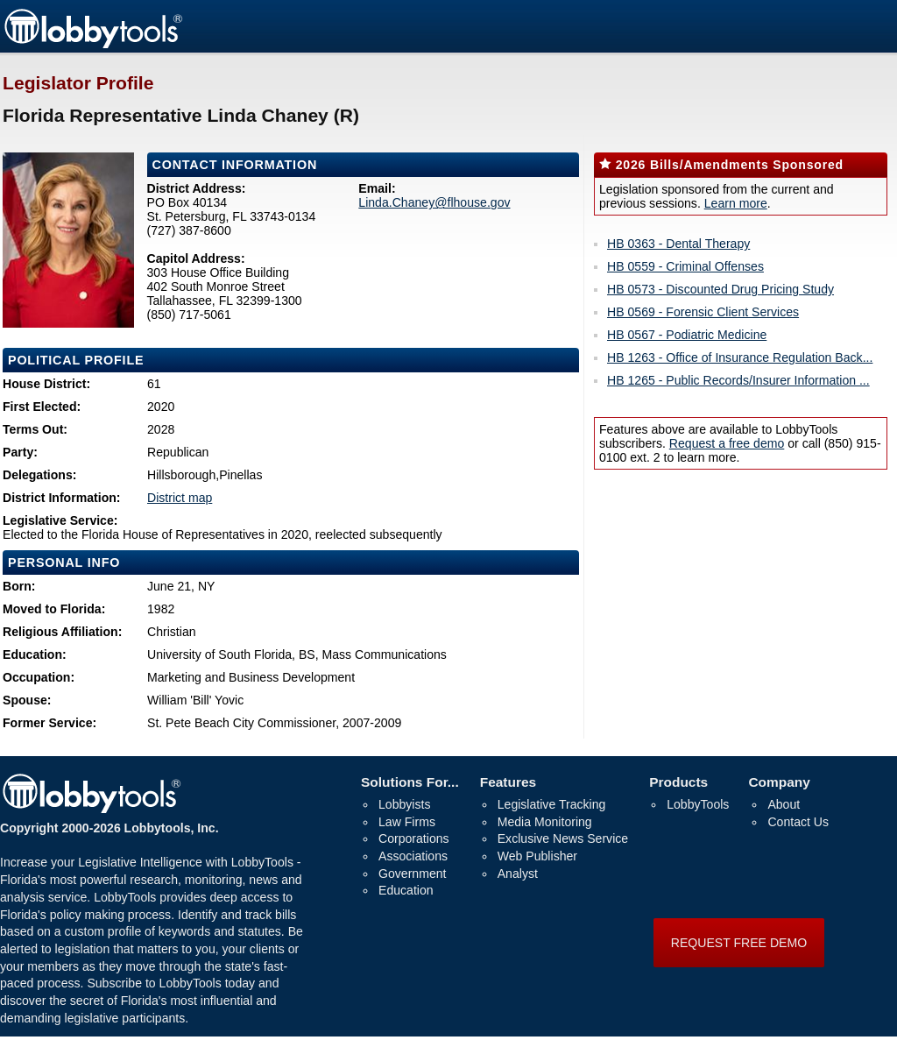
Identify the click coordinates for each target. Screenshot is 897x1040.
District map (179, 498)
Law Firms (406, 822)
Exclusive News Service (563, 838)
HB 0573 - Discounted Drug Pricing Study (720, 289)
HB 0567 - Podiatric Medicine (686, 335)
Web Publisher (537, 856)
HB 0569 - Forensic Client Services (703, 312)
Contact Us (798, 822)
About (783, 804)
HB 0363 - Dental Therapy (678, 244)
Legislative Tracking (552, 804)
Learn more (735, 203)
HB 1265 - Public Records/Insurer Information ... (738, 380)
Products (678, 782)
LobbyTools (698, 804)
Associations (413, 856)
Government (412, 874)
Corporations (413, 838)
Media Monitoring (545, 822)
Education (406, 890)
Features (508, 782)
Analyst (518, 874)
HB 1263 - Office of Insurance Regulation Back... (739, 357)
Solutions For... (410, 782)
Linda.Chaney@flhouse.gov (434, 202)
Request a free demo (726, 443)
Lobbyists (404, 804)
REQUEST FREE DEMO (739, 943)
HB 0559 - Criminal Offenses (685, 266)
